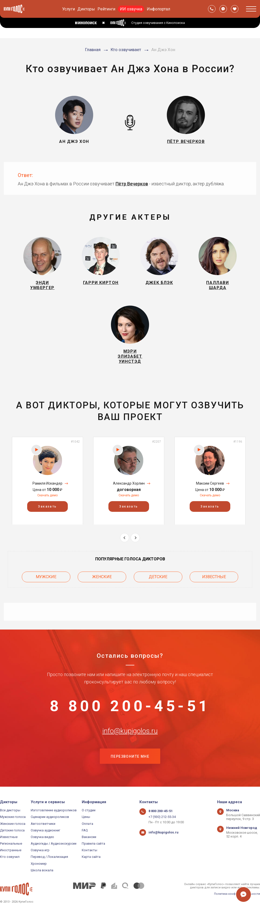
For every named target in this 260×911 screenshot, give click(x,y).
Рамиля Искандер (47, 483)
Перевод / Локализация (49, 857)
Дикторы (86, 9)
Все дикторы (10, 810)
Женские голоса (12, 824)
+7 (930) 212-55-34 (162, 817)
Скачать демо (47, 495)
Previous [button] (124, 537)
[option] (47, 481)
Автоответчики (43, 824)
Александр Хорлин (129, 483)
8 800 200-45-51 (130, 706)
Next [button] (135, 537)
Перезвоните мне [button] (130, 757)
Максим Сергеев (210, 483)
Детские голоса (12, 830)
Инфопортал (158, 9)
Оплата (87, 824)
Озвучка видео (42, 837)
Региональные (11, 843)
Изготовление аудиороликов (54, 810)
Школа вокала (42, 870)
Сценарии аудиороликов (50, 817)
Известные (214, 577)
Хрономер (39, 863)
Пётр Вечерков (132, 183)
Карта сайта (91, 857)
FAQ (85, 830)
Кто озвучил (10, 857)
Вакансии (89, 837)
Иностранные (10, 850)
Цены (86, 817)
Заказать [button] (47, 506)
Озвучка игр (40, 850)
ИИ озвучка (131, 9)
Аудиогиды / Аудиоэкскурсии (53, 843)
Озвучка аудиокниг (45, 830)
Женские (102, 577)
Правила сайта (93, 843)
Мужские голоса (13, 817)
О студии (88, 810)
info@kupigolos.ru (130, 731)
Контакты (89, 850)
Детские (158, 577)
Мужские (46, 577)
